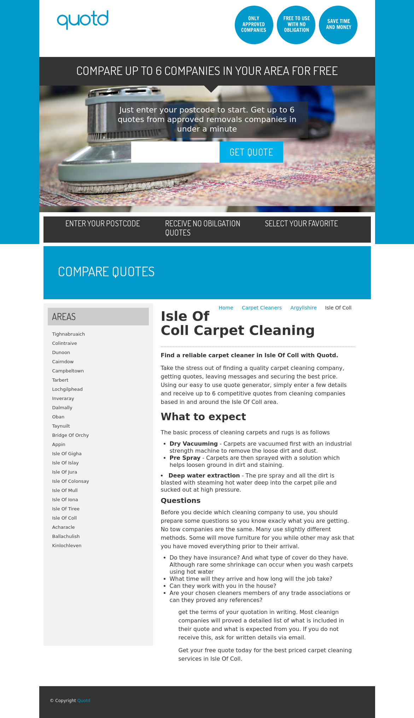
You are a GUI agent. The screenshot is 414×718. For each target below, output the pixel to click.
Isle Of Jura (64, 472)
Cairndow (63, 361)
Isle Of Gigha (67, 453)
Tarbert (60, 380)
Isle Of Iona (65, 499)
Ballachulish (66, 536)
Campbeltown (68, 371)
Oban (58, 416)
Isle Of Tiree (66, 508)
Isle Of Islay (65, 462)
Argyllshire (304, 308)
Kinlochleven (67, 545)
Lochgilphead (67, 389)
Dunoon (61, 352)
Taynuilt (61, 426)
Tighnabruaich (68, 334)
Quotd (84, 700)
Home (226, 308)
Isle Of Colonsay (70, 481)
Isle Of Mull (65, 490)
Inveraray (63, 398)
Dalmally (62, 407)
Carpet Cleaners (262, 308)
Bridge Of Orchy (70, 435)
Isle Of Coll (64, 518)
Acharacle (63, 527)
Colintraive (64, 343)
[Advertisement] (98, 594)
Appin (58, 444)
